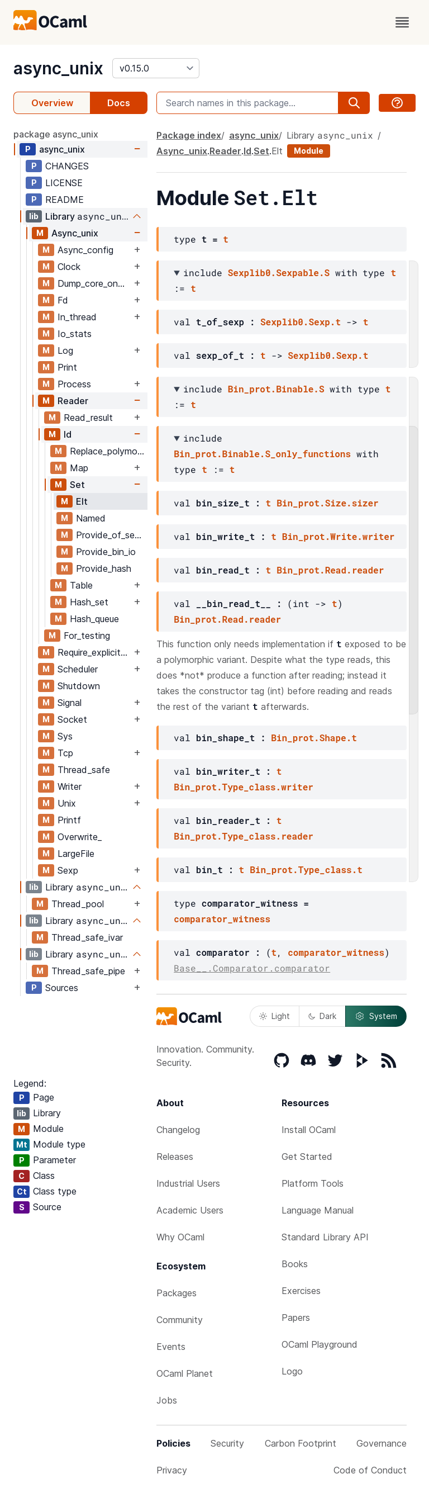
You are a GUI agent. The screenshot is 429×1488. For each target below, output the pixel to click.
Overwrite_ (80, 836)
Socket (72, 719)
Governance (381, 1443)
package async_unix (55, 134)
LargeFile (76, 853)
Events (170, 1346)
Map (79, 467)
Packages (176, 1293)
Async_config (85, 249)
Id (68, 434)
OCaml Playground (320, 1344)
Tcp (65, 753)
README (64, 199)
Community (179, 1319)
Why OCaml (180, 1237)
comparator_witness (222, 919)
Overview (52, 102)
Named (91, 518)
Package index (188, 135)
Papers (296, 1317)
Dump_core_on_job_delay (94, 283)
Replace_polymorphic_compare (108, 451)
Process (74, 384)
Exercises (301, 1290)
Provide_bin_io (106, 551)
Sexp (68, 870)
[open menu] (402, 22)
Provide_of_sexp (110, 535)
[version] (155, 68)
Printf (69, 820)
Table (81, 585)
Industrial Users (188, 1183)
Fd (63, 300)
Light (274, 1016)
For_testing (87, 635)
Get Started (307, 1156)
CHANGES (67, 166)
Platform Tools (313, 1183)
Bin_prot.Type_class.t (306, 869)
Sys (65, 736)
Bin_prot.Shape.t (314, 737)
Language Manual (318, 1210)
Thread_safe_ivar (87, 937)
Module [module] (308, 150)
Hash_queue (94, 618)
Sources (61, 987)
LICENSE (64, 182)
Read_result (88, 417)
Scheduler (78, 669)
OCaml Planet (184, 1373)
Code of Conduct (370, 1470)
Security (227, 1443)
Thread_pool (77, 903)
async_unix (58, 68)
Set (77, 484)
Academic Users (189, 1210)
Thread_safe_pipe (88, 971)
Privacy (171, 1470)
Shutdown (79, 685)
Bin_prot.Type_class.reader (243, 836)
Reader (73, 400)
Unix (67, 803)
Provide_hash (103, 568)
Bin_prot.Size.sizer (327, 503)
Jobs (166, 1400)
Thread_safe (84, 769)
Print (67, 367)
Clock (69, 266)
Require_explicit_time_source (94, 652)
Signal (70, 702)
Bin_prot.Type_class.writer (243, 787)
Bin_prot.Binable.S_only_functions (262, 453)
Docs (118, 102)
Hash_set (89, 602)
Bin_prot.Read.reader (330, 570)
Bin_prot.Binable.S (276, 389)
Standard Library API (325, 1237)
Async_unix (74, 233)
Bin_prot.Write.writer (338, 536)
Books (295, 1263)
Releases (174, 1156)
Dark (322, 1016)
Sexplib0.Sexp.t (300, 322)
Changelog (178, 1129)
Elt (82, 501)
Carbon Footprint (300, 1443)
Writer (70, 786)
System (376, 1016)
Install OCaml (309, 1129)
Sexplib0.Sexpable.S (279, 272)
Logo (292, 1371)
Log (65, 350)
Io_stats (75, 333)
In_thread (77, 317)
